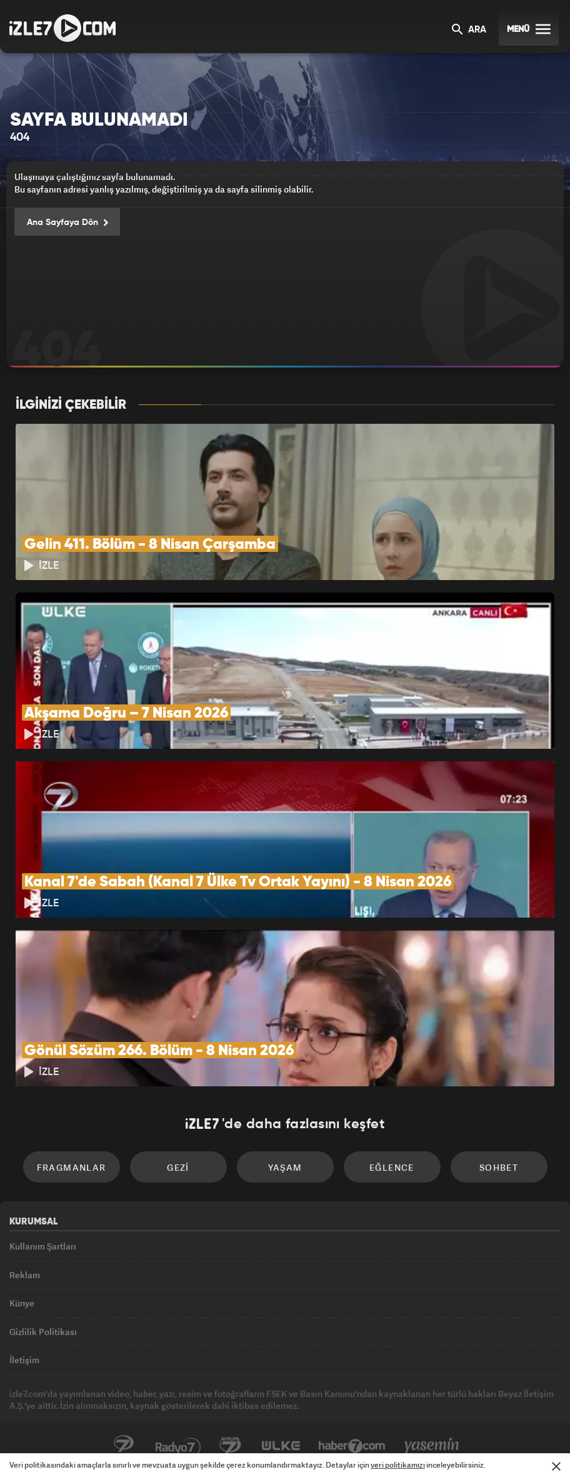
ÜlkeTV (280, 1446)
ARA (469, 30)
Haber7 (352, 1446)
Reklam (24, 1275)
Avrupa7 (230, 1446)
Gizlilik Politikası (43, 1332)
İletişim (24, 1360)
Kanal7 (124, 1446)
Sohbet (498, 1167)
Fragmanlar (71, 1167)
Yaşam (285, 1167)
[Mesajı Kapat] (556, 1466)
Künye (21, 1303)
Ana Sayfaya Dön (67, 223)
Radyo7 (178, 1446)
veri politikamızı (398, 1464)
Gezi (178, 1167)
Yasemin (431, 1446)
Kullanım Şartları (42, 1246)
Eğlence (391, 1167)
